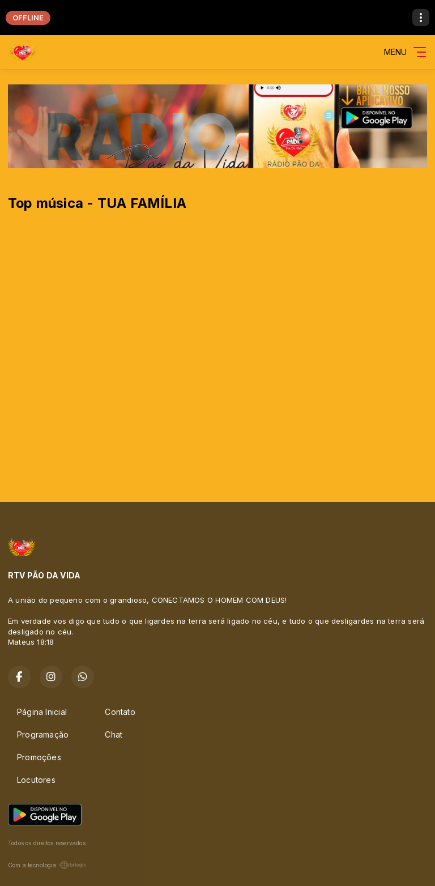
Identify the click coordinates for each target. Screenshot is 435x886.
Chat (113, 734)
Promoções (39, 757)
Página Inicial (42, 712)
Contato (120, 712)
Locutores (36, 780)
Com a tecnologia (47, 865)
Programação (43, 734)
